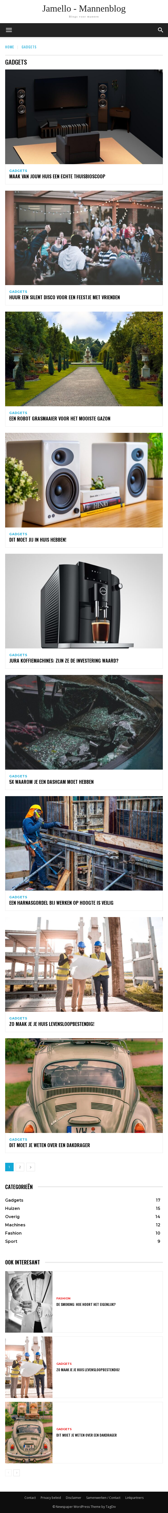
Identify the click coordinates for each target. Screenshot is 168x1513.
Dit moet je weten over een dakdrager (49, 1145)
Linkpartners (134, 1498)
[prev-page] (8, 1473)
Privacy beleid (51, 1498)
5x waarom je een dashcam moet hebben (51, 781)
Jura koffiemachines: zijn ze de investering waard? (63, 660)
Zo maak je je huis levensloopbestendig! (51, 1024)
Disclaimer (73, 1498)
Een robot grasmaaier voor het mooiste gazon (59, 418)
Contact (30, 1498)
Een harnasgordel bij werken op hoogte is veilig (61, 902)
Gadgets (18, 170)
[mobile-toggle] (9, 30)
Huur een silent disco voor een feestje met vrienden (64, 297)
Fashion (63, 1298)
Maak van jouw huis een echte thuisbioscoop (57, 176)
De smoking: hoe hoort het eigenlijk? (86, 1304)
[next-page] (30, 1167)
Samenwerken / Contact (103, 1498)
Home (9, 46)
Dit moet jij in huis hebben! (37, 539)
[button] (161, 30)
